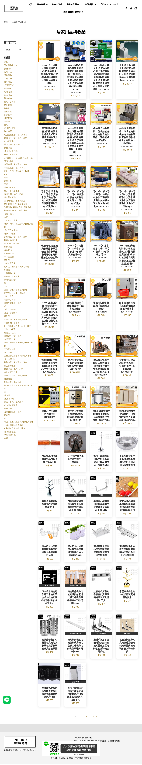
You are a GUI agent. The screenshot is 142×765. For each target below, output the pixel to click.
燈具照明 (8, 106)
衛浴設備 (8, 73)
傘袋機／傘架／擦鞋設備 (14, 429)
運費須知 (87, 759)
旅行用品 (8, 83)
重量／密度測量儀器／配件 (15, 290)
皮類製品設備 (10, 274)
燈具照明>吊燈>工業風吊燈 (15, 205)
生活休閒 (90, 5)
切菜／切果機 (10, 310)
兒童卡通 (8, 182)
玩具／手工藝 (10, 102)
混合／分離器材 (11, 234)
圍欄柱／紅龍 (10, 333)
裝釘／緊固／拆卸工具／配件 (16, 172)
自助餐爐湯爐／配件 (12, 304)
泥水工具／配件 (11, 231)
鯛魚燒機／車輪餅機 (12, 383)
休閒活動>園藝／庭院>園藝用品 (17, 208)
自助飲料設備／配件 (12, 337)
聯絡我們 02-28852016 (73, 12)
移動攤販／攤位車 (11, 277)
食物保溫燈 (9, 254)
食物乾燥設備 (10, 280)
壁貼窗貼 (8, 112)
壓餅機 (7, 261)
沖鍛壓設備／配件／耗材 (14, 168)
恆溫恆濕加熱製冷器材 (13, 426)
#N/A (6, 287)
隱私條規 (62, 759)
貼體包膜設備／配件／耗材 (15, 139)
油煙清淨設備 (10, 340)
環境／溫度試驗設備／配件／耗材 (18, 422)
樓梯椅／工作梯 (11, 152)
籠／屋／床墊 (10, 198)
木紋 (6, 175)
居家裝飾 (8, 119)
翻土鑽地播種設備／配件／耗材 (17, 327)
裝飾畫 (7, 109)
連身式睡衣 (9, 297)
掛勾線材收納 (10, 188)
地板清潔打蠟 (10, 436)
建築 (6, 178)
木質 (6, 218)
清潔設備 (8, 353)
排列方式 (10, 43)
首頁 (30, 5)
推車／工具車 (10, 264)
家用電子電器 (10, 129)
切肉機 (7, 396)
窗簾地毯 (8, 122)
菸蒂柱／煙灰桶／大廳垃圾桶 (16, 267)
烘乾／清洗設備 (11, 373)
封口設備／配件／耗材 (13, 145)
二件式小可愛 (10, 330)
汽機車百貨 (9, 86)
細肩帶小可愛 (10, 300)
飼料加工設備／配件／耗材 (15, 238)
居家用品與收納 (11, 66)
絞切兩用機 (9, 399)
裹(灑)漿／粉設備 (11, 244)
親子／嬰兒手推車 (11, 191)
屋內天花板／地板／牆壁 (14, 201)
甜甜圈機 (8, 379)
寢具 (6, 125)
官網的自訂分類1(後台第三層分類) (18, 158)
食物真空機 (9, 142)
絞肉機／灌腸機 (11, 406)
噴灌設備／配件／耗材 (13, 195)
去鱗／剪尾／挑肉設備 (13, 403)
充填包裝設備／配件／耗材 (15, 135)
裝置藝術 (8, 116)
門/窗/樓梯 (8, 162)
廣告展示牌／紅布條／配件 (15, 376)
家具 (6, 63)
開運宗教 (8, 89)
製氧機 (7, 416)
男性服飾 (8, 99)
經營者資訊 (79, 759)
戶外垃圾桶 (56, 5)
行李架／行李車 (11, 221)
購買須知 (70, 759)
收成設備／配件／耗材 (13, 370)
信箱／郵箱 (9, 215)
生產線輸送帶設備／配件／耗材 (17, 356)
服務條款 (54, 759)
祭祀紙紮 (8, 92)
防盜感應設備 (10, 366)
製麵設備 (8, 149)
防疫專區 (8, 132)
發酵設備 (8, 248)
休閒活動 (8, 79)
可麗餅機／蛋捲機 (11, 323)
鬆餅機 (7, 317)
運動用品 (8, 76)
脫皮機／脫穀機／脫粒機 (14, 294)
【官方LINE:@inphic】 (109, 5)
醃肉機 (7, 271)
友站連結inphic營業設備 (83, 738)
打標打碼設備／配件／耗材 (15, 320)
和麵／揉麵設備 (11, 241)
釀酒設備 (8, 409)
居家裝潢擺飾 (73, 5)
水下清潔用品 (10, 360)
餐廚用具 (8, 69)
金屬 (6, 439)
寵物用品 (8, 96)
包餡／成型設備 (11, 155)
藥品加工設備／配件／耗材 (15, 363)
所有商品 (42, 5)
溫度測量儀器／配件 (12, 412)
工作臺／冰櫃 (10, 350)
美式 (6, 185)
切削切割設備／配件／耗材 (15, 165)
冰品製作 (8, 251)
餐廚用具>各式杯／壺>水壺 (15, 211)
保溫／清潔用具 (11, 313)
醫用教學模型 (10, 432)
